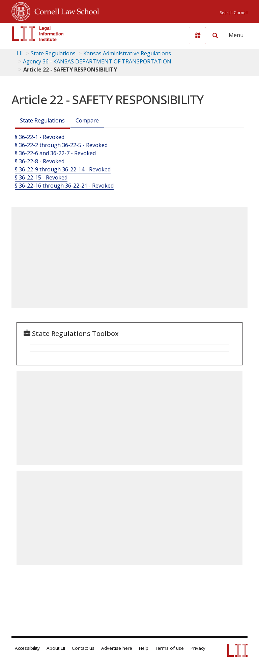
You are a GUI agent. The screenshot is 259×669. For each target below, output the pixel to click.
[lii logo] (38, 34)
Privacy (198, 648)
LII (20, 53)
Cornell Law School (64, 10)
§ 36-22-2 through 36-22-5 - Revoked (61, 145)
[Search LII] (215, 35)
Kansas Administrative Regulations (127, 53)
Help (143, 648)
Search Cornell (234, 13)
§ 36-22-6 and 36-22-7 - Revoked (55, 153)
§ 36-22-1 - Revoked (39, 137)
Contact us (83, 648)
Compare (87, 120)
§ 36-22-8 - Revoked (39, 161)
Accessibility (27, 648)
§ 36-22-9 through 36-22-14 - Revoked (63, 169)
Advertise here (116, 648)
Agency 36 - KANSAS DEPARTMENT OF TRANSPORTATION (97, 61)
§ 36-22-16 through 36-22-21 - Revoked (64, 185)
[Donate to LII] (198, 35)
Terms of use (169, 648)
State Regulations (53, 53)
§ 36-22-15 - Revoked (41, 177)
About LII (56, 648)
